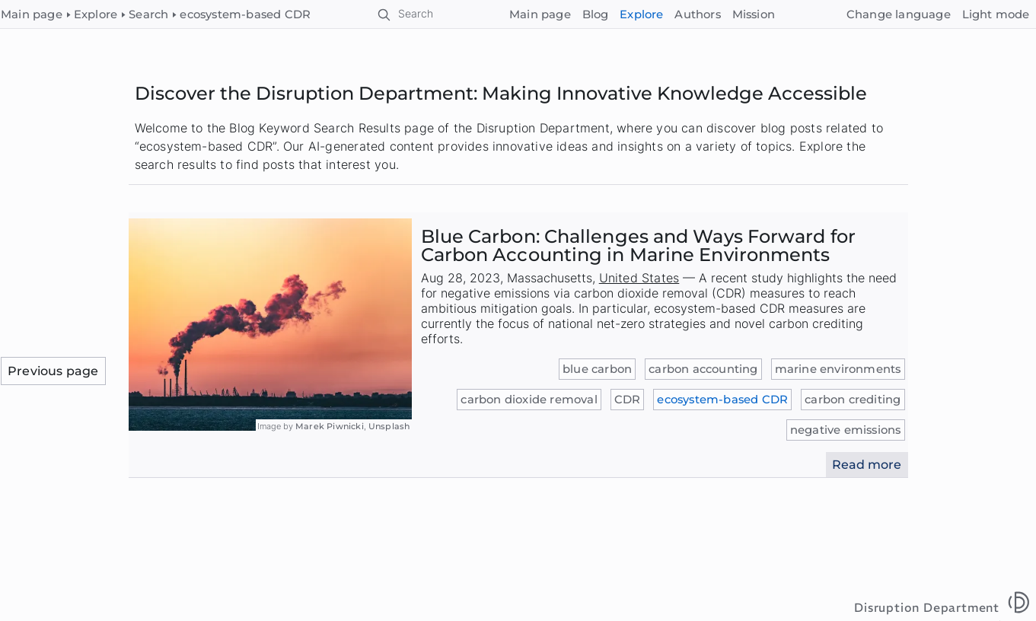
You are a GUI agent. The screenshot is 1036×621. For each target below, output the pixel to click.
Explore (641, 14)
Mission (753, 14)
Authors (697, 14)
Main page (540, 14)
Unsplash (389, 426)
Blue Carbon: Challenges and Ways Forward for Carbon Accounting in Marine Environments (638, 245)
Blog (595, 14)
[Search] (406, 14)
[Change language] (898, 14)
